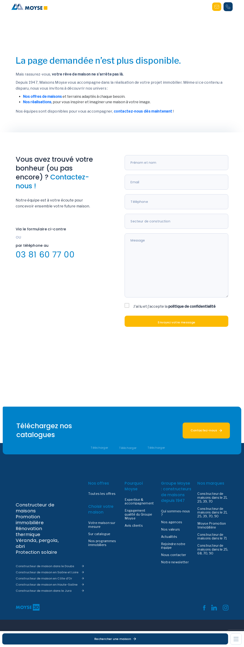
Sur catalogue (99, 534)
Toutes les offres (102, 494)
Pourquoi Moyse (134, 486)
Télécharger (99, 448)
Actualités (169, 537)
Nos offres (98, 483)
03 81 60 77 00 (45, 254)
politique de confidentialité (192, 306)
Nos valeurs (170, 529)
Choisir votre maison (100, 509)
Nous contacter (173, 555)
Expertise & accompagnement (139, 501)
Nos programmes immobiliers (102, 543)
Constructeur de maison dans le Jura (43, 591)
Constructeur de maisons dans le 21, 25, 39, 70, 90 (212, 512)
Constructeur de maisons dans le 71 (212, 536)
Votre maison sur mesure (101, 525)
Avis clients (134, 525)
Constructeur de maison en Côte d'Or (44, 578)
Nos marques (210, 483)
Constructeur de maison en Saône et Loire (47, 572)
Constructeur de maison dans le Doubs (45, 566)
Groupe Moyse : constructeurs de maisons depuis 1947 (176, 492)
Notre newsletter (175, 562)
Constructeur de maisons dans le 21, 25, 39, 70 (212, 497)
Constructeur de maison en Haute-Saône (47, 585)
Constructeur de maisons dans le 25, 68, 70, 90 (212, 549)
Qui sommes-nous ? (175, 513)
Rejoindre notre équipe (173, 546)
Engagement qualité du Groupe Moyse (138, 514)
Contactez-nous (204, 430)
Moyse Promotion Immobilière (211, 525)
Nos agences (171, 522)
